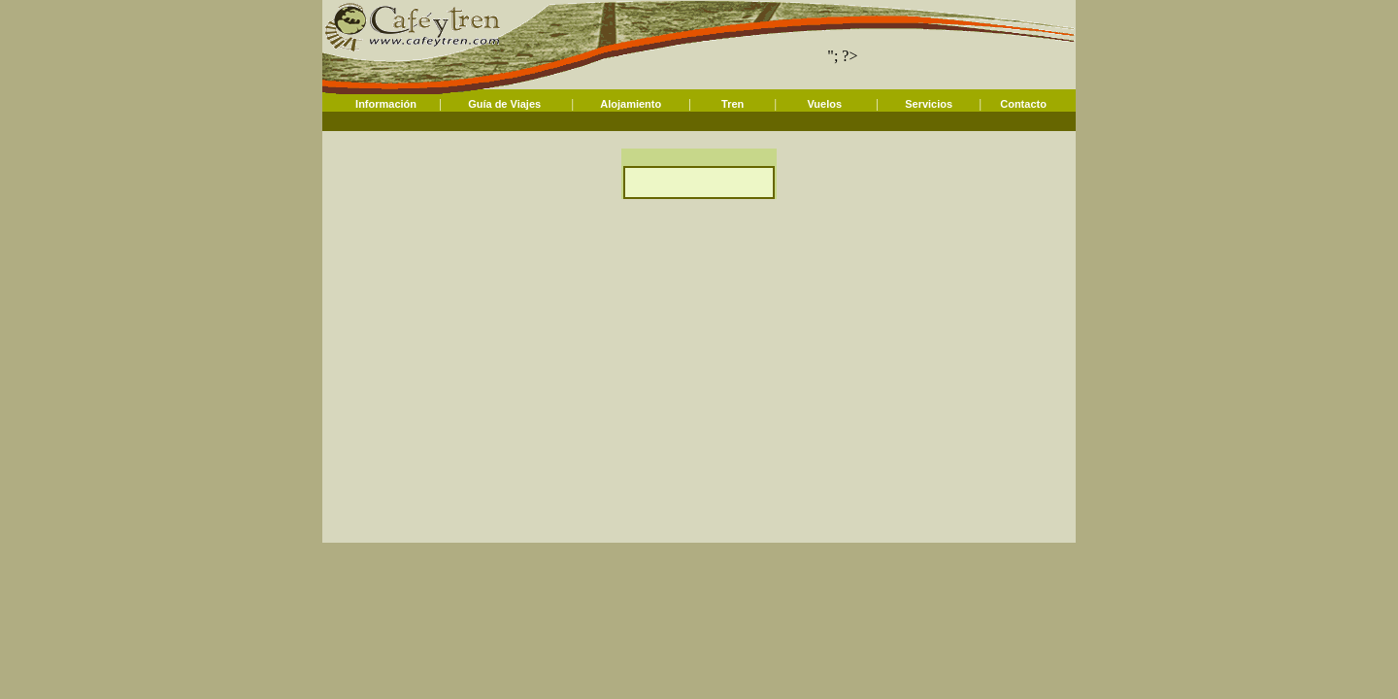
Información (385, 104)
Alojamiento (630, 104)
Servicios (928, 104)
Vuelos (824, 104)
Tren (732, 104)
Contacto (1023, 104)
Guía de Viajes (504, 104)
